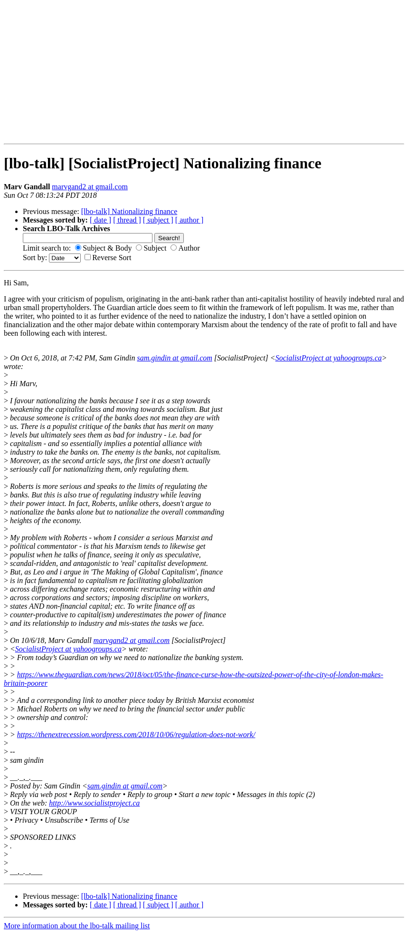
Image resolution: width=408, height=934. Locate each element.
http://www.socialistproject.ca (94, 803)
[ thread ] (127, 220)
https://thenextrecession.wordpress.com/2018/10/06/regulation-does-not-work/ (136, 734)
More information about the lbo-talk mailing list (77, 926)
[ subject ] (158, 220)
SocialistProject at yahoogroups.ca (328, 358)
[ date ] (100, 220)
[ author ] (189, 220)
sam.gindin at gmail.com (174, 358)
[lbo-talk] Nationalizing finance (129, 211)
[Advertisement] (33, 72)
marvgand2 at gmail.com (90, 187)
